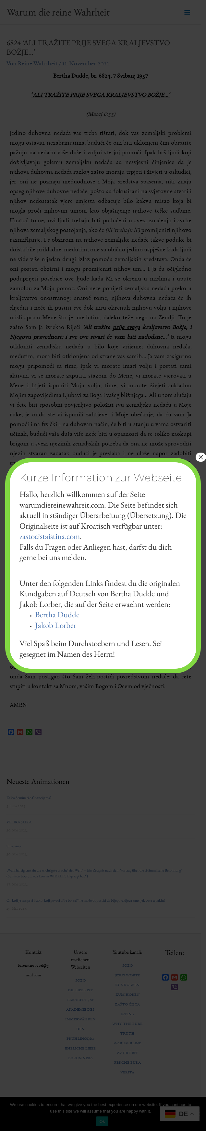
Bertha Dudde (57, 614)
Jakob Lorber (55, 625)
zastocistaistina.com (49, 536)
